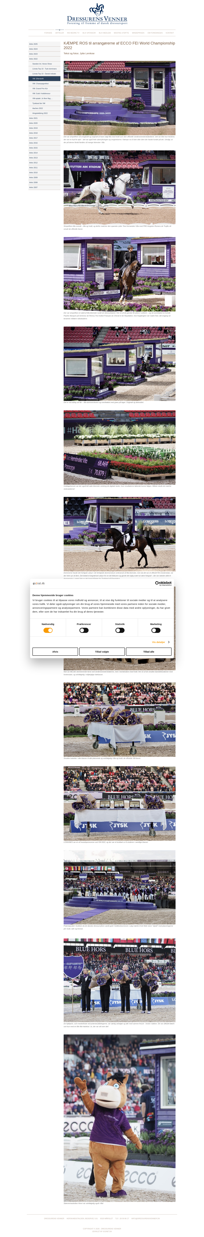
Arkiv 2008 (33, 182)
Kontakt (170, 33)
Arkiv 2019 (33, 128)
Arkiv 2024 (33, 49)
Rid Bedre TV (73, 33)
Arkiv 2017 (33, 138)
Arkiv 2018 (33, 133)
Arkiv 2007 (33, 187)
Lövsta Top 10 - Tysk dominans (44, 69)
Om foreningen (155, 33)
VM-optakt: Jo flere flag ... (42, 98)
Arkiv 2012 (33, 163)
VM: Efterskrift (37, 79)
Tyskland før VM (38, 103)
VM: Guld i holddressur (41, 93)
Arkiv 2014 (33, 153)
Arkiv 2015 (33, 148)
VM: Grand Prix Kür (40, 88)
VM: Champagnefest (40, 84)
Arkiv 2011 (33, 168)
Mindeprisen (138, 33)
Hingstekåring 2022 (40, 113)
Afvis (55, 651)
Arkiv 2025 (33, 44)
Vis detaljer (158, 642)
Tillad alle (148, 651)
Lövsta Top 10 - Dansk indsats (44, 74)
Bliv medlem (105, 33)
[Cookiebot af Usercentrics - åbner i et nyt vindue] (158, 583)
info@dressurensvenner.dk (145, 1218)
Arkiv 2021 (33, 118)
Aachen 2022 (37, 108)
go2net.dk (107, 1231)
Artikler (59, 33)
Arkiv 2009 (33, 177)
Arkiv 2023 (33, 54)
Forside (48, 33)
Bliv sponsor (89, 33)
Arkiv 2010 (33, 173)
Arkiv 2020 (33, 123)
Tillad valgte (102, 651)
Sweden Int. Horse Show (42, 64)
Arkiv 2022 (33, 59)
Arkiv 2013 (33, 158)
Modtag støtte (121, 33)
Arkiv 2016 (33, 143)
